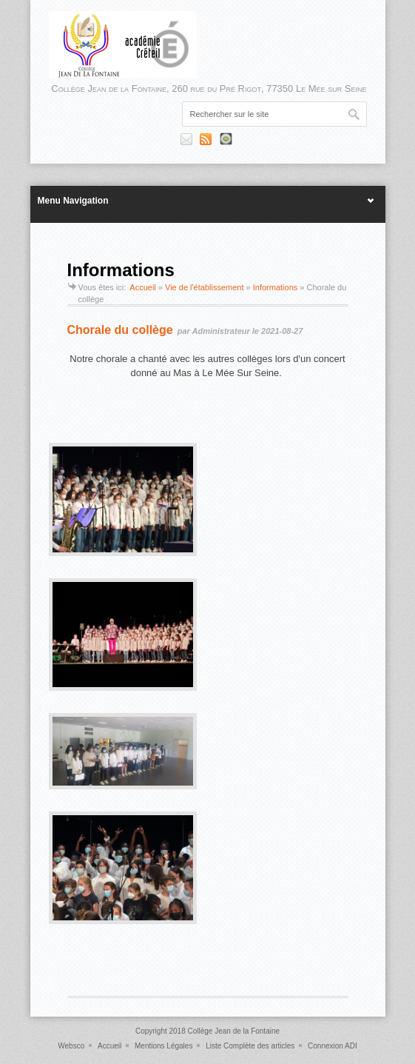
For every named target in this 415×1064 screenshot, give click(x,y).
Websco (71, 1046)
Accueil (142, 287)
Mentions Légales (163, 1046)
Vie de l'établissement (204, 287)
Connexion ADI (332, 1046)
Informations (275, 287)
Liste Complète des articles (250, 1046)
